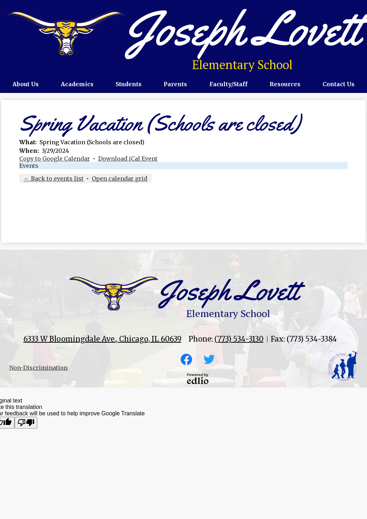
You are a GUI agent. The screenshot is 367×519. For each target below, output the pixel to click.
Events (28, 165)
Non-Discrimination (38, 367)
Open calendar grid (119, 178)
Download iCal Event (128, 158)
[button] (25, 84)
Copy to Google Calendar (54, 158)
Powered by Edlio (198, 378)
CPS (343, 366)
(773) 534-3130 (239, 338)
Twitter (209, 361)
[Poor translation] (26, 423)
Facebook (186, 361)
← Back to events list (54, 178)
